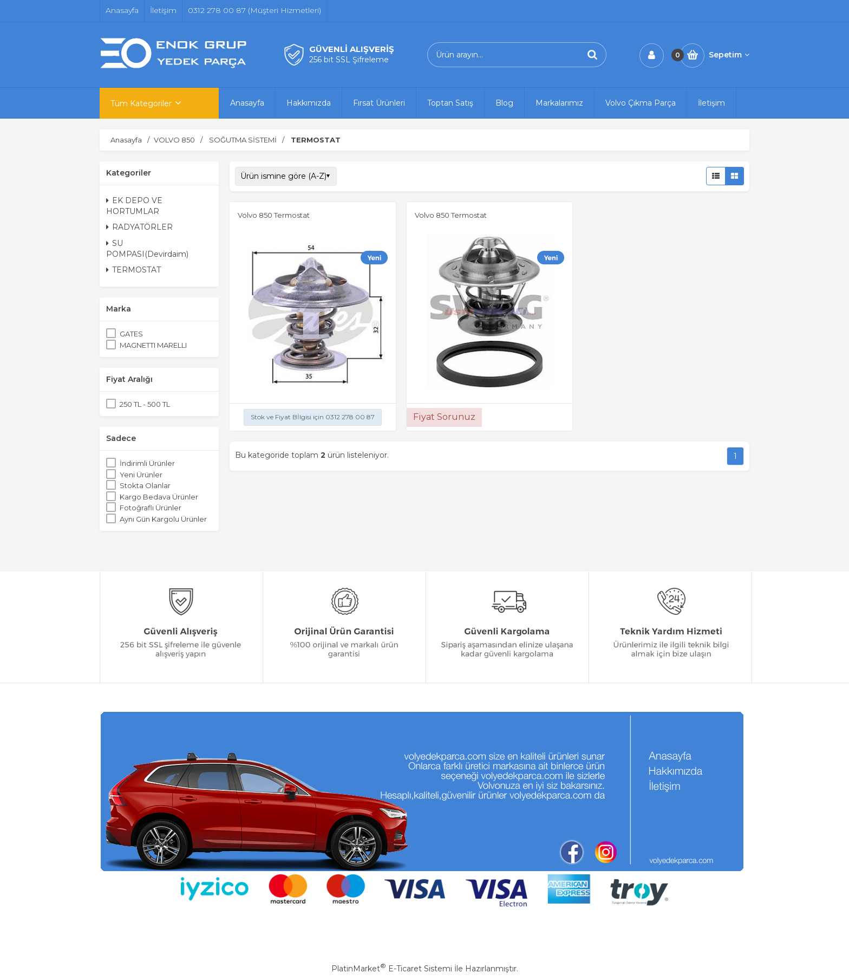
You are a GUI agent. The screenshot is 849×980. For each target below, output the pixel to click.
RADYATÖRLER (139, 227)
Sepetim (729, 55)
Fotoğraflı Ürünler (150, 507)
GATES (131, 333)
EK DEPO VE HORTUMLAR (134, 206)
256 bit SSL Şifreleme (349, 59)
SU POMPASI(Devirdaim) (147, 248)
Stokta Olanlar (145, 485)
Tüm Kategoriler (141, 103)
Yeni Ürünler (141, 474)
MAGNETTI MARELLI (153, 345)
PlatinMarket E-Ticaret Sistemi (391, 968)
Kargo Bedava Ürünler (159, 496)
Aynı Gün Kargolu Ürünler (163, 519)
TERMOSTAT (133, 270)
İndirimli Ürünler (147, 463)
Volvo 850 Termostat (274, 215)
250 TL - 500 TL (145, 404)
